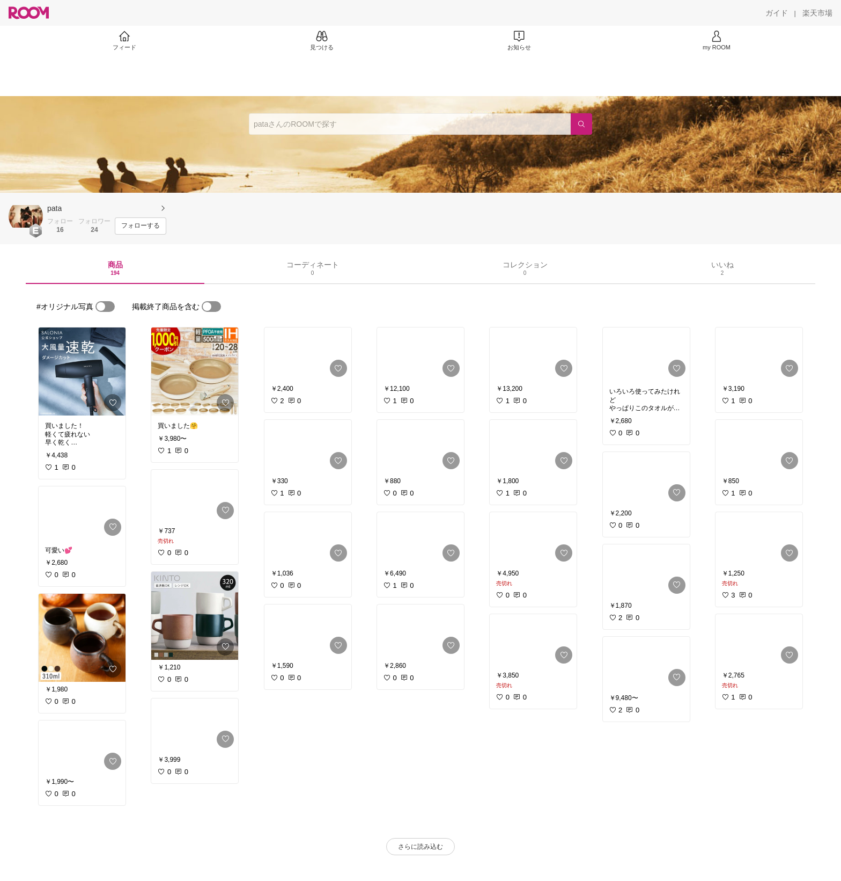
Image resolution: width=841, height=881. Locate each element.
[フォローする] (140, 226)
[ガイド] (776, 13)
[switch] (105, 306)
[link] (82, 371)
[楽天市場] (817, 13)
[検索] (581, 124)
